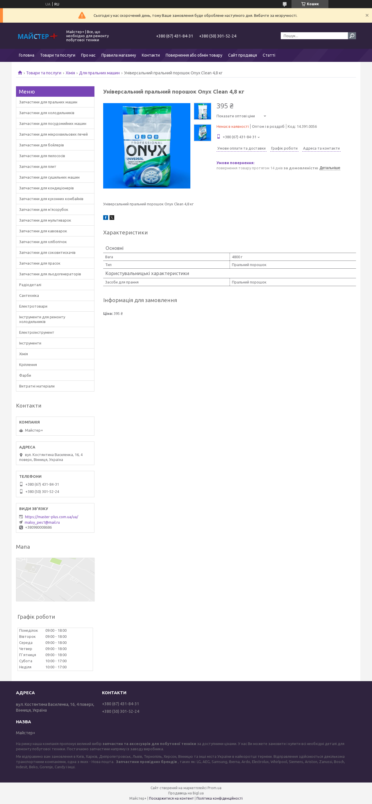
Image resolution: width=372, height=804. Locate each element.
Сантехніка (29, 295)
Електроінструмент (36, 332)
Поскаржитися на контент (171, 798)
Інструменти (30, 343)
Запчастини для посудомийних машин (52, 123)
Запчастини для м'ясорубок (43, 209)
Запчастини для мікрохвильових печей (53, 134)
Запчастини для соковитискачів (47, 252)
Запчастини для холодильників (46, 113)
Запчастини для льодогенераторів (50, 274)
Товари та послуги (57, 55)
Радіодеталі (30, 285)
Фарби (25, 375)
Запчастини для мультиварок (45, 220)
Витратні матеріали (37, 386)
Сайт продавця (242, 55)
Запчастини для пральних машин (48, 102)
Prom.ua (214, 788)
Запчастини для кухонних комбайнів (51, 199)
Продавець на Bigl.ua (186, 793)
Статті (269, 55)
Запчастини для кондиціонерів (46, 188)
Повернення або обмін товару (194, 55)
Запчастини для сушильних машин (49, 177)
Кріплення (28, 364)
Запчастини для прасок (39, 263)
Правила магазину (118, 55)
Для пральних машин (99, 73)
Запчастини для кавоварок (43, 231)
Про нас (88, 55)
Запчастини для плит (37, 166)
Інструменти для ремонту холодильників (42, 319)
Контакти (151, 55)
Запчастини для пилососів (42, 156)
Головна (26, 55)
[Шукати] (352, 35)
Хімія (70, 73)
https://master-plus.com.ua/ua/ (51, 517)
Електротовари (33, 306)
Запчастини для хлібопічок (43, 242)
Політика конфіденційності (219, 798)
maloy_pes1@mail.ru (42, 522)
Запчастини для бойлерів (41, 145)
